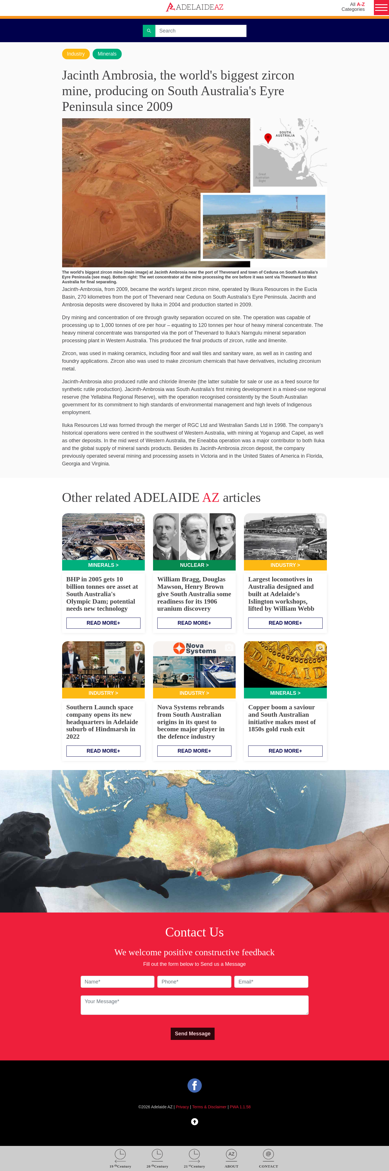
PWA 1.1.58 (240, 1107)
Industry (76, 54)
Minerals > (103, 565)
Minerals (108, 54)
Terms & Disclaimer (209, 1107)
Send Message (193, 1034)
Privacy (182, 1107)
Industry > (285, 565)
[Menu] (381, 8)
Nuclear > (194, 565)
